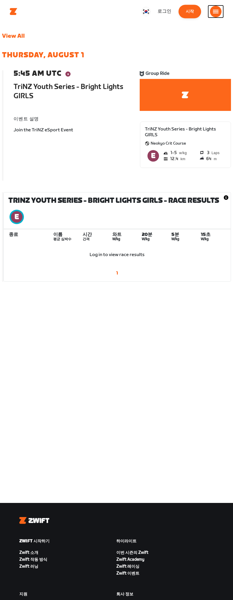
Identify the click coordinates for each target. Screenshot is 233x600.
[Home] (13, 11)
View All (13, 36)
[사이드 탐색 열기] (215, 11)
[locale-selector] (146, 11)
